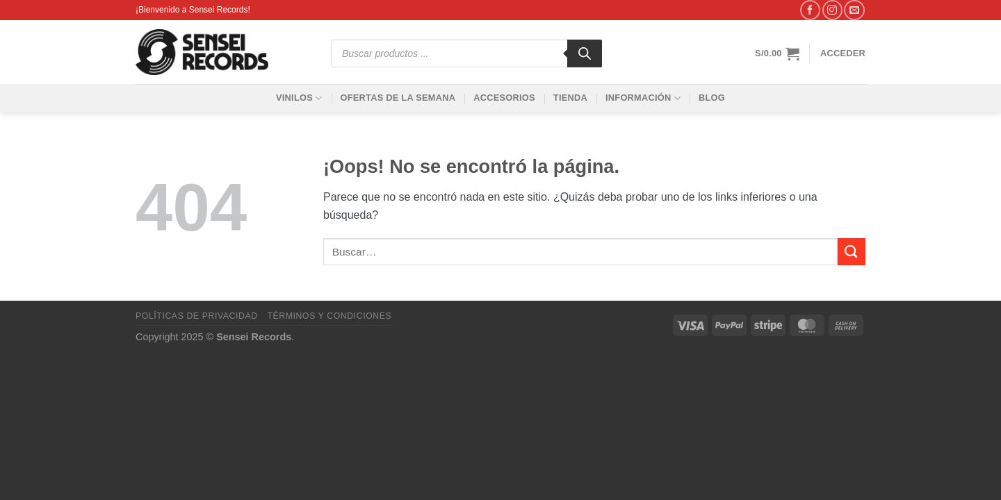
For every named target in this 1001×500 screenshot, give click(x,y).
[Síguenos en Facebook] (810, 10)
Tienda (570, 97)
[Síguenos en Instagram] (832, 10)
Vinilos (299, 98)
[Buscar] (584, 53)
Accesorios (504, 97)
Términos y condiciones (329, 316)
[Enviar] (851, 251)
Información (643, 98)
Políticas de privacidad (197, 316)
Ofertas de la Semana (397, 97)
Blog (712, 97)
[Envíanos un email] (854, 10)
